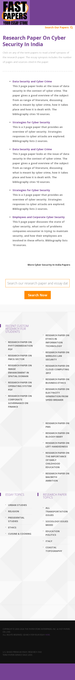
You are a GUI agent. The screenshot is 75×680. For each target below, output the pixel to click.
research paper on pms (57, 425)
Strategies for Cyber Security (31, 122)
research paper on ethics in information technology (57, 341)
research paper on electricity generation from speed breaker (57, 394)
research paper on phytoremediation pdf (20, 345)
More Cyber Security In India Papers (49, 264)
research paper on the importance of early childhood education (57, 460)
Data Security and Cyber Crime (32, 81)
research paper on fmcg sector (20, 357)
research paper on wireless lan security (57, 356)
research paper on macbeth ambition (57, 477)
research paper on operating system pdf (20, 386)
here (47, 634)
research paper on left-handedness (57, 444)
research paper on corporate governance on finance (20, 401)
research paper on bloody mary (57, 434)
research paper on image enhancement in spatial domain (20, 371)
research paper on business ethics (57, 381)
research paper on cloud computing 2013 (57, 369)
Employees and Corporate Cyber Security (39, 217)
